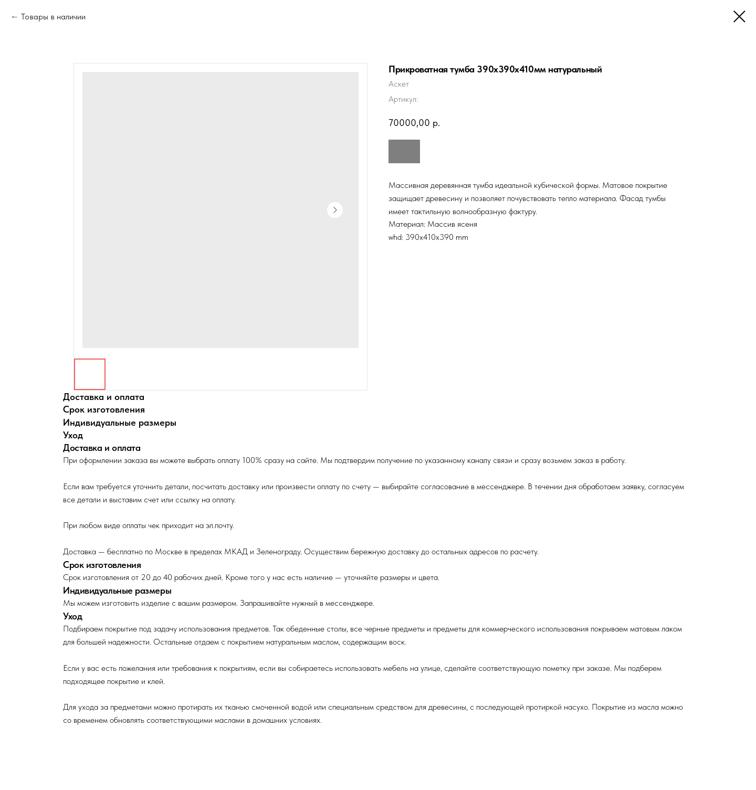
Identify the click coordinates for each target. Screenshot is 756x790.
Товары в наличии (53, 17)
